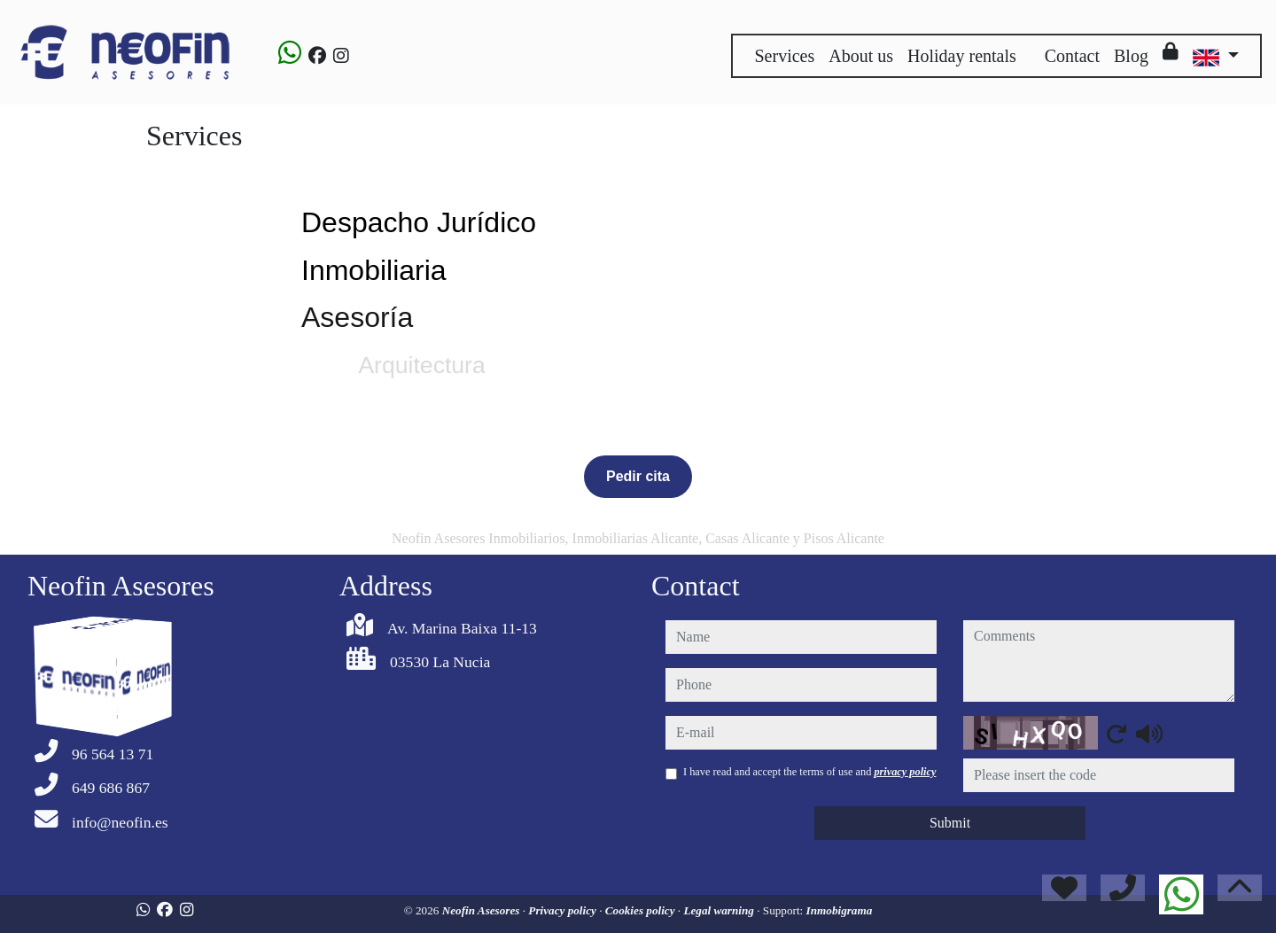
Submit (950, 822)
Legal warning (720, 910)
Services (784, 56)
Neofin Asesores (482, 910)
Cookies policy (641, 910)
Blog (1131, 56)
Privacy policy (563, 910)
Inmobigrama (839, 910)
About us (861, 56)
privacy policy (905, 772)
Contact (1072, 56)
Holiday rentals (961, 56)
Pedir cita (638, 476)
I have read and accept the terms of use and (809, 772)
